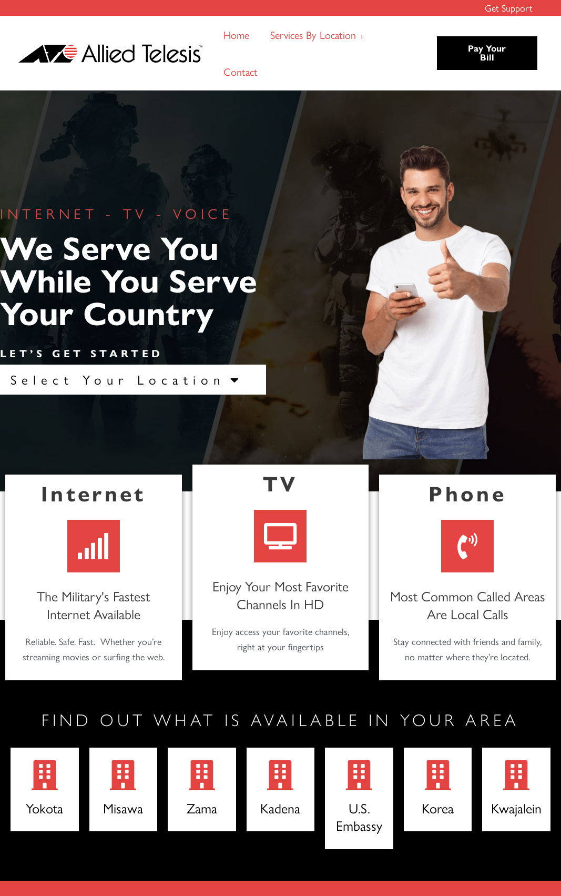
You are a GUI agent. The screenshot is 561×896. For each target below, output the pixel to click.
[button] (359, 34)
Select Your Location (127, 379)
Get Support (509, 7)
